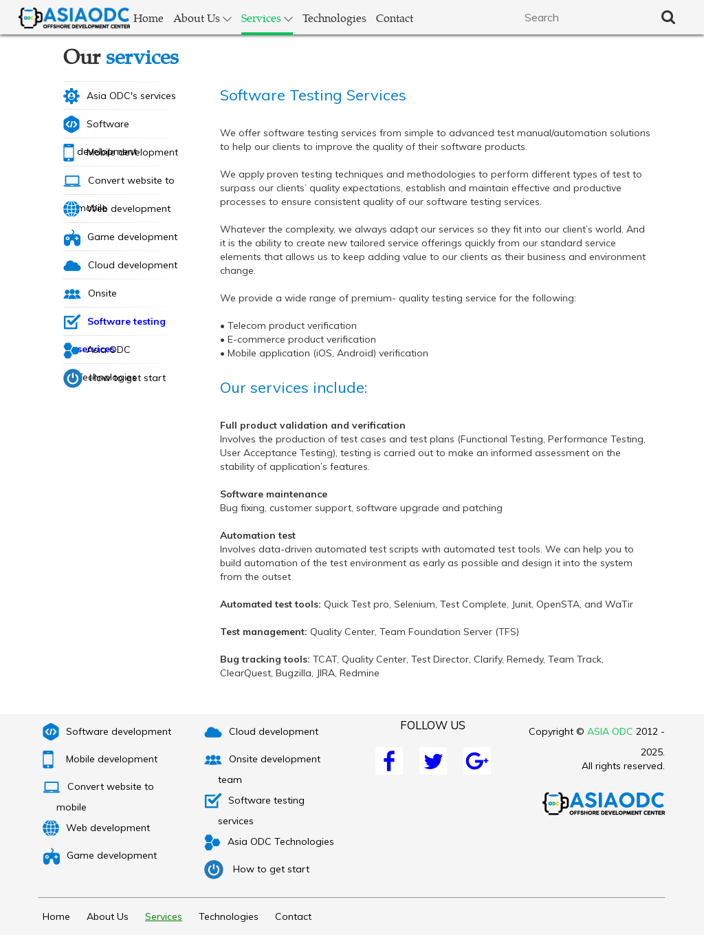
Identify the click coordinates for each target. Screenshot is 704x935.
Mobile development (120, 153)
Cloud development (120, 265)
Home (148, 17)
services (142, 55)
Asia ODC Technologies (100, 353)
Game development (120, 237)
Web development (116, 209)
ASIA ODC (610, 731)
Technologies (334, 17)
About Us (202, 17)
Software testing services (114, 324)
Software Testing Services (313, 95)
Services (267, 17)
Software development (100, 127)
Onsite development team (113, 297)
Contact (394, 17)
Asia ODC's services (119, 96)
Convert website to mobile (119, 184)
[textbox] (582, 17)
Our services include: (293, 387)
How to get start (114, 378)
